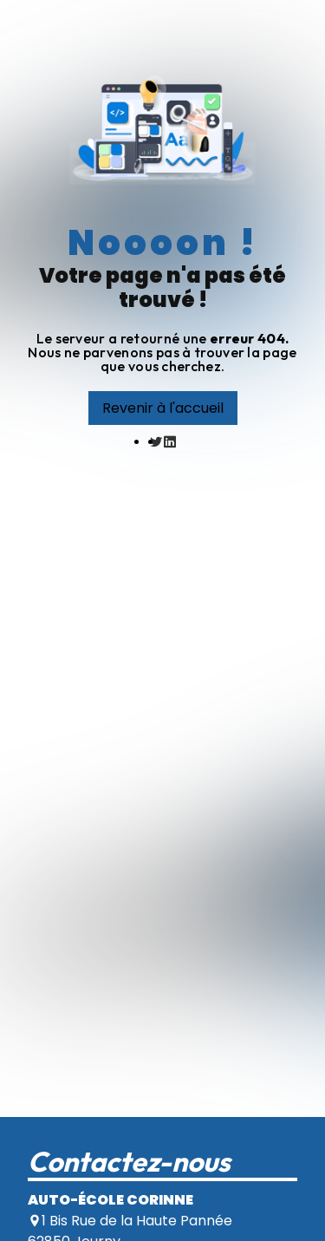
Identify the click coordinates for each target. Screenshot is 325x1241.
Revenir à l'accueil (163, 408)
